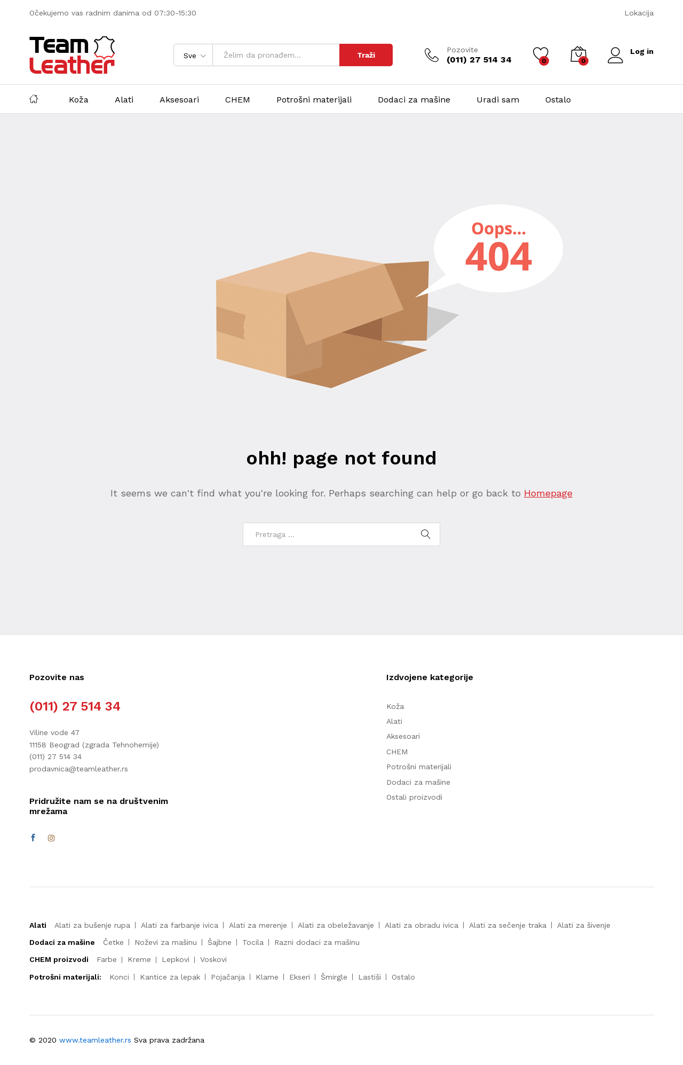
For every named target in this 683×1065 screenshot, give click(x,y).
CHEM (237, 100)
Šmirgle (334, 977)
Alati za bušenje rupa (92, 925)
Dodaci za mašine (414, 100)
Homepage (548, 493)
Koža (79, 100)
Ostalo (558, 100)
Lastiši (369, 977)
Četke (113, 942)
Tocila (253, 942)
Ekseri (299, 977)
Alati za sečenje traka (507, 925)
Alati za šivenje (583, 925)
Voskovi (213, 959)
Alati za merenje (258, 925)
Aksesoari (179, 100)
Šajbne (220, 942)
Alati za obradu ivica (421, 925)
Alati (124, 100)
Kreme (139, 959)
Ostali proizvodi (414, 797)
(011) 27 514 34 (75, 706)
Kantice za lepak (170, 977)
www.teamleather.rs (96, 1040)
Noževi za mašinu (165, 942)
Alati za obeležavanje (336, 925)
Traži (366, 55)
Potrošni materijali (314, 100)
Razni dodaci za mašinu (317, 942)
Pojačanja (228, 977)
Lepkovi (175, 959)
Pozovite (462, 49)
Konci (119, 977)
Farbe (107, 959)
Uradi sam (497, 100)
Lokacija (639, 13)
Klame (267, 977)
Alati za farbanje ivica (179, 925)
